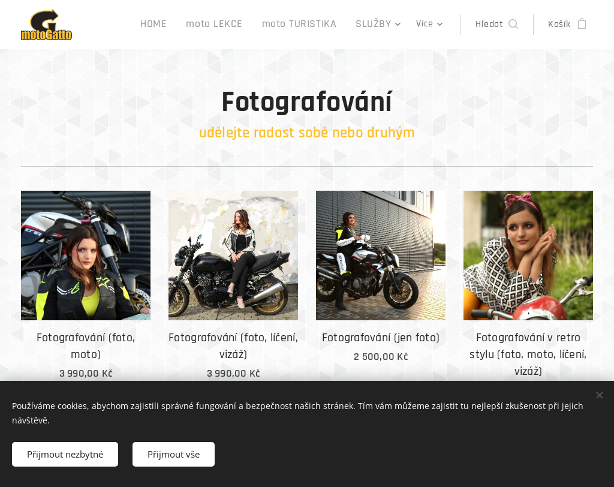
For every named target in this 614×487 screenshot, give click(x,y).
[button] (496, 25)
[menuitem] (133, 25)
